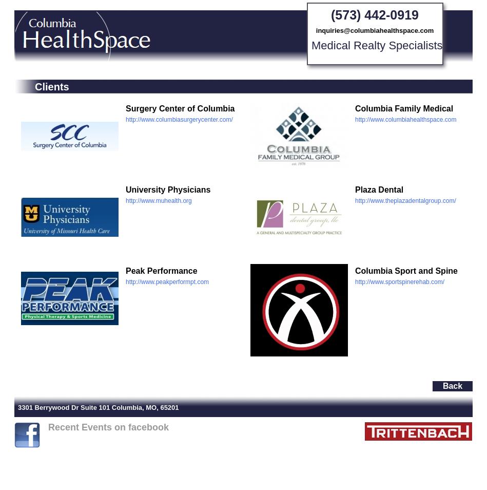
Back (452, 386)
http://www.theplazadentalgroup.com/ (405, 200)
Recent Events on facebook (108, 427)
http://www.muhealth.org (159, 200)
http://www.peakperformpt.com (167, 282)
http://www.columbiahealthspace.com (405, 119)
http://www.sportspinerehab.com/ (399, 282)
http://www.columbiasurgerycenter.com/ (179, 119)
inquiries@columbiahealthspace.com (375, 30)
